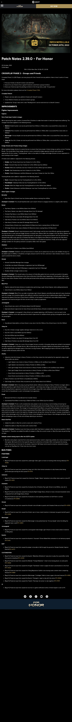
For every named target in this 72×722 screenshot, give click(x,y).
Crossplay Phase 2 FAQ (33, 90)
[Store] (36, 696)
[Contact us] (36, 715)
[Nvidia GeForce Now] (36, 647)
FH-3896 (58, 578)
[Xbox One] (48, 622)
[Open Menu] (2, 6)
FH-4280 (20, 523)
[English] (36, 675)
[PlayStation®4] (48, 628)
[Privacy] (36, 718)
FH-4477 (12, 549)
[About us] (36, 702)
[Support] (36, 709)
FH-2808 (16, 498)
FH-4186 (12, 572)
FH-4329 (8, 514)
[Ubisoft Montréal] (24, 618)
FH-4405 (21, 558)
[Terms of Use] (36, 720)
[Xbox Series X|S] (48, 618)
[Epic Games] (48, 635)
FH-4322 (8, 567)
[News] (36, 706)
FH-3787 (57, 581)
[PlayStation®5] (48, 625)
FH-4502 (8, 563)
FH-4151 (11, 480)
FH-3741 (7, 540)
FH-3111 (30, 471)
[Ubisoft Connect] (36, 699)
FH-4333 (67, 505)
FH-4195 (67, 575)
